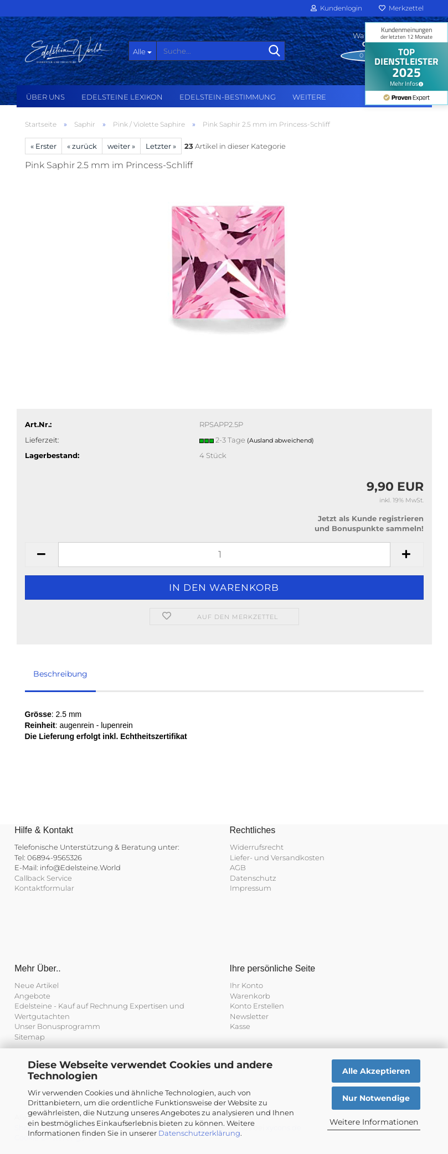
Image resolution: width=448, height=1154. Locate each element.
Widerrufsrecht (257, 847)
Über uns (45, 96)
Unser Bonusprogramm (57, 1026)
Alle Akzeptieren (376, 1071)
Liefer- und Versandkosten (277, 857)
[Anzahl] (224, 554)
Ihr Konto (246, 985)
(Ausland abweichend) (280, 440)
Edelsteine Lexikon (122, 96)
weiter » (121, 146)
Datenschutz (253, 878)
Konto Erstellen (257, 1005)
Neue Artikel (36, 985)
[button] (41, 554)
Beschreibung (60, 674)
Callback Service (43, 878)
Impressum (250, 887)
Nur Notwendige (376, 1098)
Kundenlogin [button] (336, 8)
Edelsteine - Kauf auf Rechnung (71, 1005)
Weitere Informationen (373, 1122)
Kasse (240, 1026)
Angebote (32, 995)
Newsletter (249, 1016)
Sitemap (29, 1036)
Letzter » (161, 146)
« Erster (43, 146)
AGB (238, 867)
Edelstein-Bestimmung (227, 96)
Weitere (309, 96)
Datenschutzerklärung (199, 1133)
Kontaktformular (44, 887)
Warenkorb (250, 995)
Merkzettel (401, 8)
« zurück (82, 146)
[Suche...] (142, 51)
